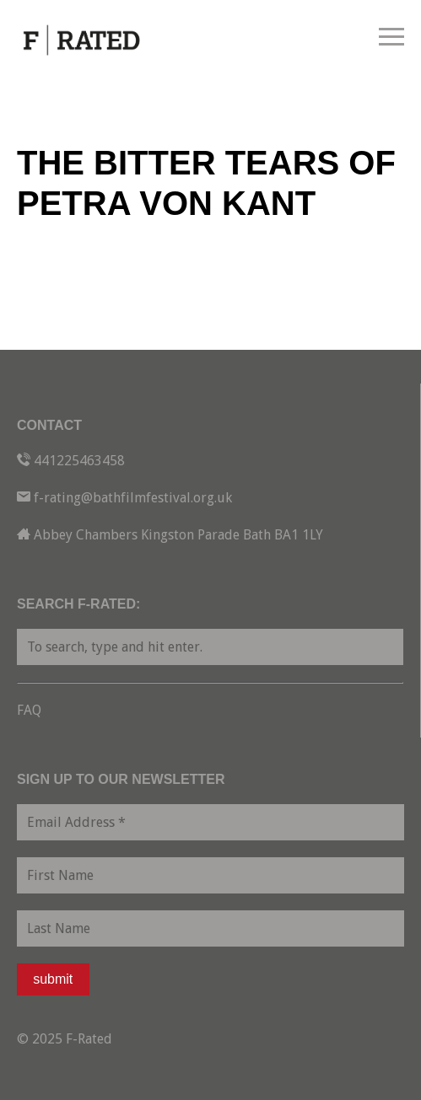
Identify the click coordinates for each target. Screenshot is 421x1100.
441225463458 (79, 461)
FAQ (29, 710)
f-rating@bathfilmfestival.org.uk (133, 498)
